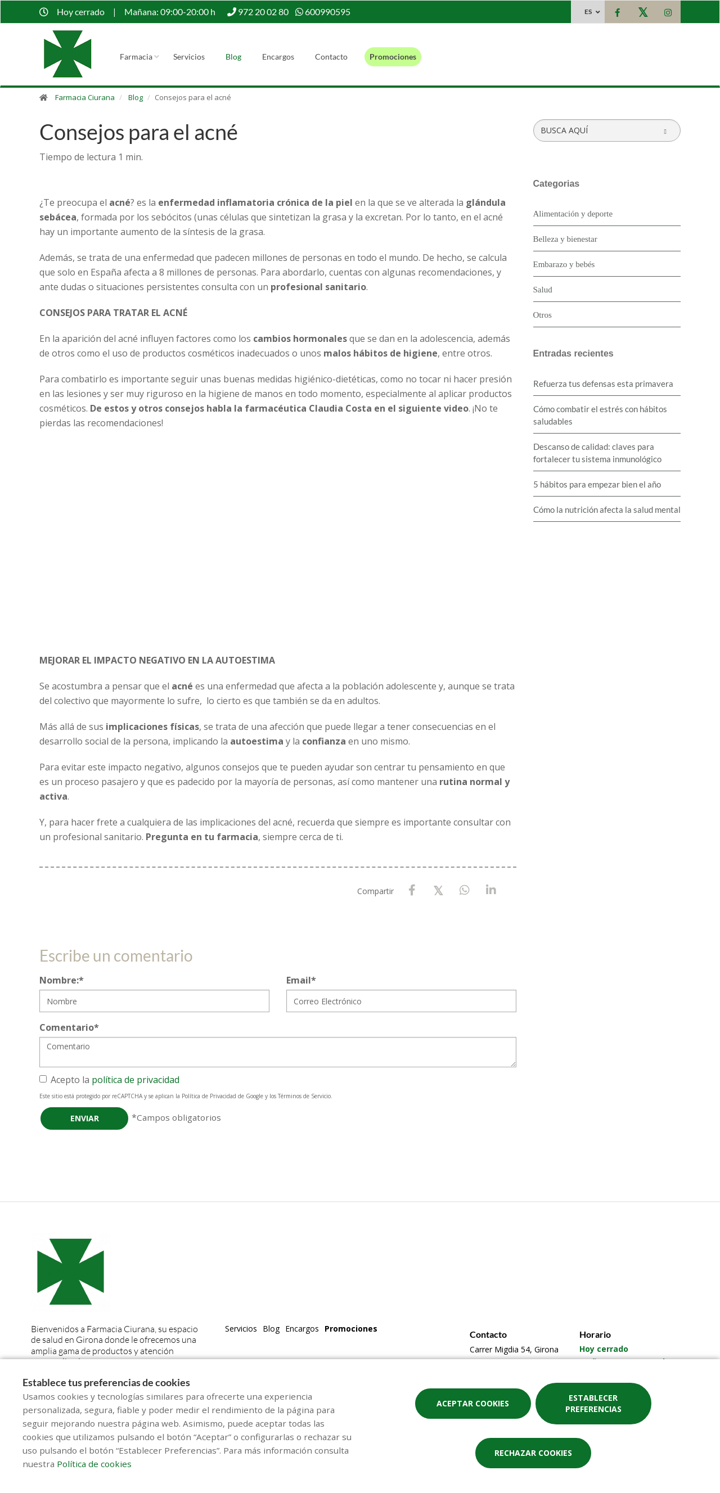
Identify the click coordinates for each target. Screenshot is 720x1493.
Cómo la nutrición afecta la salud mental (607, 509)
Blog (233, 56)
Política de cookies (94, 1463)
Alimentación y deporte (573, 213)
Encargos (278, 56)
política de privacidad (135, 1079)
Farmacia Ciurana (85, 97)
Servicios (189, 56)
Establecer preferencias (593, 1403)
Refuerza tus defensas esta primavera (603, 383)
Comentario (69, 1027)
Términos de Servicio (304, 1096)
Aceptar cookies (472, 1403)
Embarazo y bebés (564, 264)
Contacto (331, 56)
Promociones (393, 56)
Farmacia (136, 56)
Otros (542, 314)
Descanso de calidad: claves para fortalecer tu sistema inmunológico (597, 452)
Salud (542, 289)
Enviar (84, 1118)
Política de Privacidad (209, 1096)
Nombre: (61, 980)
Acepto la (109, 1079)
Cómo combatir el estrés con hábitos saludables (600, 415)
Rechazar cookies (533, 1452)
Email (301, 980)
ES (588, 11)
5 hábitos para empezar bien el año (597, 484)
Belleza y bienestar (565, 238)
